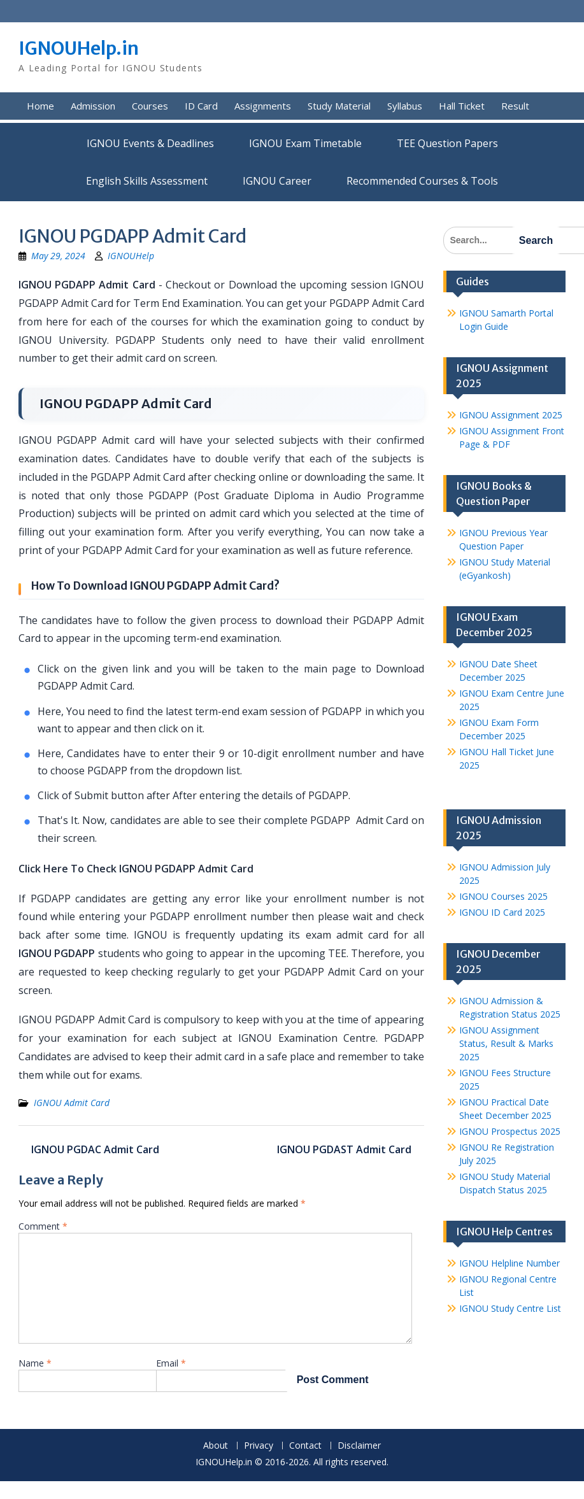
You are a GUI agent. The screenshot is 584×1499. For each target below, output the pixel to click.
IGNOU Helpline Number (509, 1263)
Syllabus (404, 105)
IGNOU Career (277, 181)
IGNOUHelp (131, 256)
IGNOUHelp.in (78, 48)
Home (40, 105)
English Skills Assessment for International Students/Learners (146, 181)
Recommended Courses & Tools (422, 181)
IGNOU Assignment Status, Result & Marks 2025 (506, 1043)
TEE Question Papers (447, 143)
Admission (93, 105)
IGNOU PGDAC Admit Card (95, 1149)
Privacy (258, 1446)
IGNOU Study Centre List (510, 1308)
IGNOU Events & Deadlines (150, 143)
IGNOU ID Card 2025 (502, 912)
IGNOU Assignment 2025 (510, 415)
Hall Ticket (462, 105)
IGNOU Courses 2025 (503, 896)
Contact (305, 1446)
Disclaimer (359, 1446)
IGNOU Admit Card (72, 1103)
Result (515, 105)
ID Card (201, 105)
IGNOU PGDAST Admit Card (344, 1149)
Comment (43, 1226)
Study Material (339, 105)
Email (171, 1363)
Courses (150, 105)
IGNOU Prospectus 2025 (509, 1131)
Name (35, 1363)
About (215, 1446)
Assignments (262, 105)
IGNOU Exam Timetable (305, 143)
